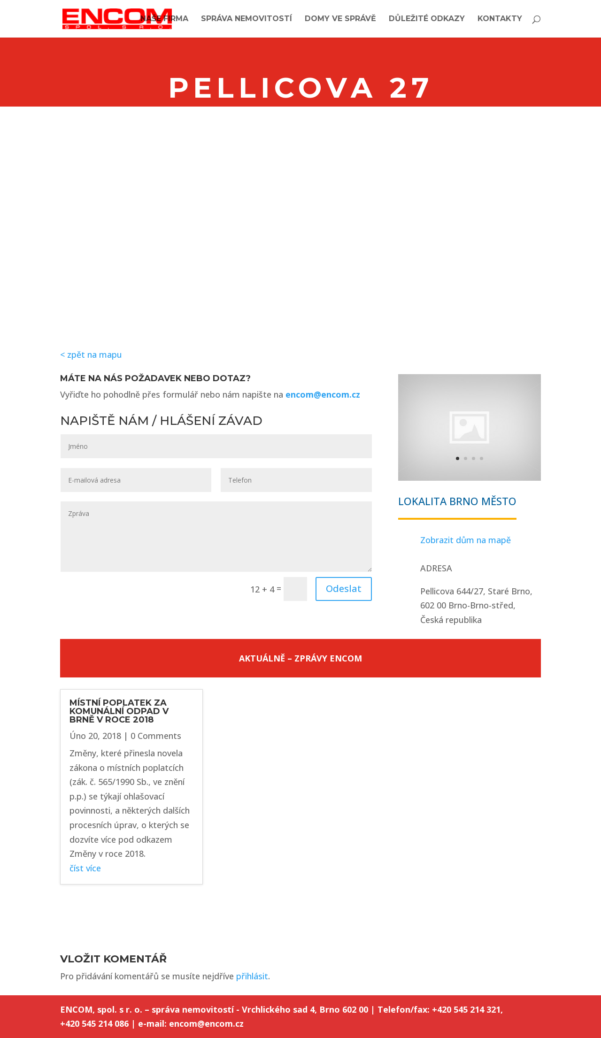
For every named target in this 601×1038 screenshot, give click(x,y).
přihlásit (252, 976)
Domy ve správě (340, 19)
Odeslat (344, 588)
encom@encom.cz (322, 394)
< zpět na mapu (91, 354)
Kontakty (500, 19)
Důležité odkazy (427, 19)
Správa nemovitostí (246, 19)
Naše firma (164, 19)
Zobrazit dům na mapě (465, 540)
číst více (85, 868)
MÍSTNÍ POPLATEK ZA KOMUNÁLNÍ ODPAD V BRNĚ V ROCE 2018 (119, 711)
